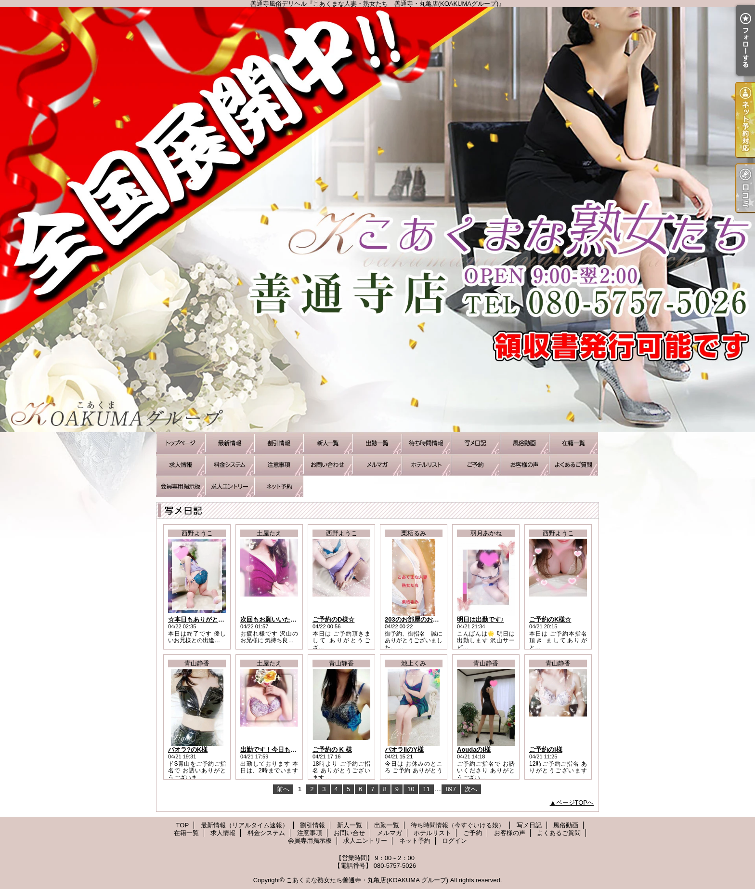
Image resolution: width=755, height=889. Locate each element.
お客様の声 (524, 465)
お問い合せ (327, 465)
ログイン (454, 840)
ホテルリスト (426, 465)
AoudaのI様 (474, 749)
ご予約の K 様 (332, 749)
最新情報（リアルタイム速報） (229, 443)
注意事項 (278, 465)
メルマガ (377, 465)
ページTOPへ (575, 802)
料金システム (229, 465)
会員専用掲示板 (180, 486)
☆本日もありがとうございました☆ (218, 619)
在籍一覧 (573, 443)
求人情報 (180, 465)
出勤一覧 (377, 443)
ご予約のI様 (545, 749)
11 (426, 789)
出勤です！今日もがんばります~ (286, 749)
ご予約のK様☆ (550, 619)
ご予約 (475, 465)
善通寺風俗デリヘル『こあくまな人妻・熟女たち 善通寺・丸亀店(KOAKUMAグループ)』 (377, 219)
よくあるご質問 (573, 465)
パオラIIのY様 (404, 749)
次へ (471, 789)
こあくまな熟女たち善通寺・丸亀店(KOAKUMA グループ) (367, 880)
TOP (180, 443)
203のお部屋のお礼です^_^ (423, 619)
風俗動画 (524, 443)
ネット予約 (278, 486)
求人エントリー (229, 486)
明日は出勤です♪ (480, 619)
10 (410, 789)
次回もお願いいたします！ (277, 619)
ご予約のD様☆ (333, 619)
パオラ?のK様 (188, 749)
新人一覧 (327, 443)
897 (450, 789)
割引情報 (278, 443)
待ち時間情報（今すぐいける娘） (426, 443)
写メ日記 (475, 443)
